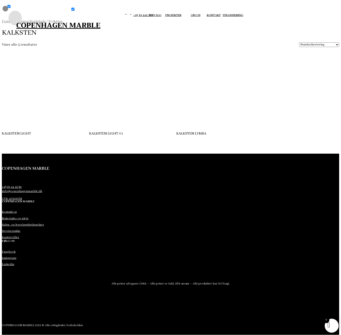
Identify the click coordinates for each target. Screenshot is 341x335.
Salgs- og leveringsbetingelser (23, 225)
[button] (8, 6)
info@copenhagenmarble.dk (22, 191)
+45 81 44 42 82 (12, 187)
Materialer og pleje (15, 218)
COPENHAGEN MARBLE (58, 25)
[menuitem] (12, 18)
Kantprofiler (10, 237)
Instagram (9, 258)
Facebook (9, 252)
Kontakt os (9, 212)
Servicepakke (11, 231)
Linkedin (8, 264)
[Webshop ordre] (319, 44)
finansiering (233, 15)
